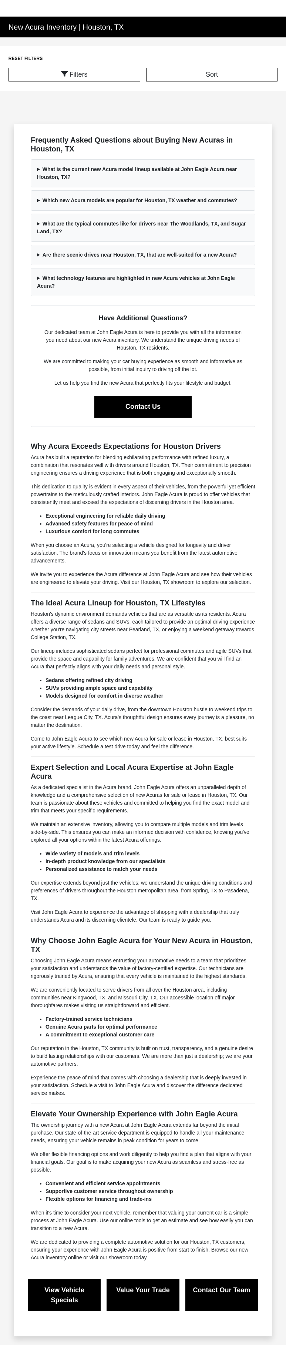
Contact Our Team (221, 1290)
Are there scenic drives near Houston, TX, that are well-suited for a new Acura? (140, 255)
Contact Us (143, 406)
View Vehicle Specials (64, 1295)
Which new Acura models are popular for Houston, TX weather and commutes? (140, 200)
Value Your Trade (142, 1290)
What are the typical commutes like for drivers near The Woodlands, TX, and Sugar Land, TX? (141, 227)
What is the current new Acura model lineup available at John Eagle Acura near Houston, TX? (137, 173)
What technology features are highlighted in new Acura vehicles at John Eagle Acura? (136, 282)
